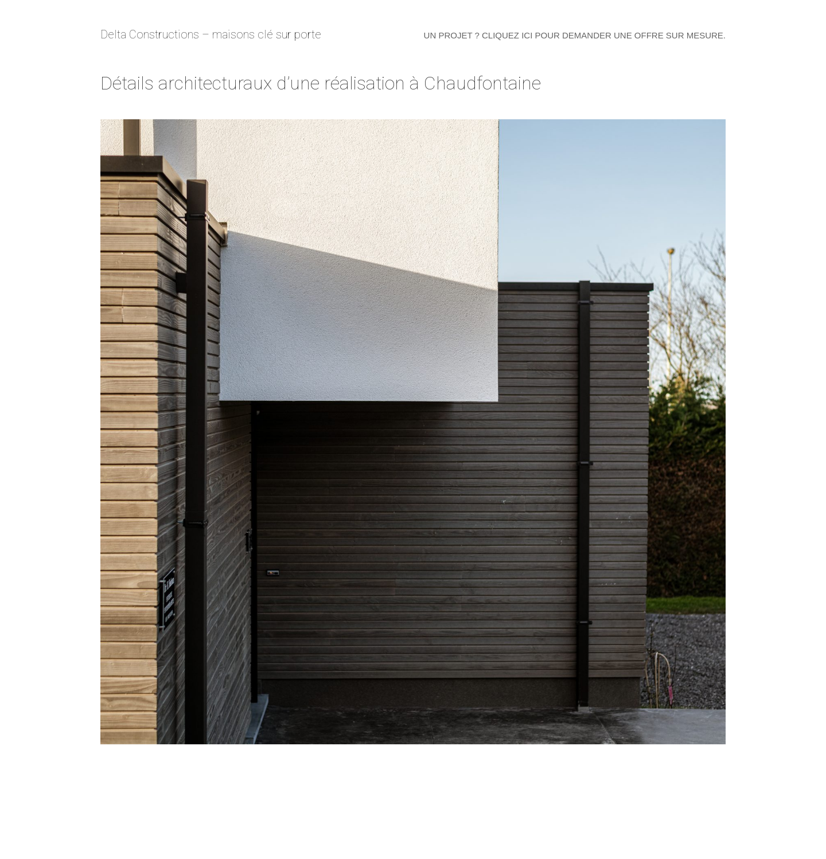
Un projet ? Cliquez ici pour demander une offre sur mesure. (575, 35)
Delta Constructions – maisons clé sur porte (210, 34)
